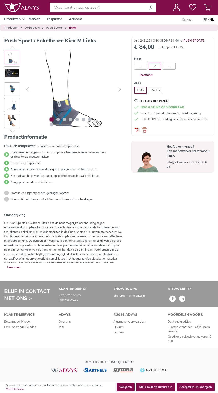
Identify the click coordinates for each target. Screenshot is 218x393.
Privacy (118, 327)
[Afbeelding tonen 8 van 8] (51, 124)
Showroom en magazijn (129, 296)
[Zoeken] (151, 7)
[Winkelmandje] (207, 7)
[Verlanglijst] (192, 7)
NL (212, 20)
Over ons (65, 322)
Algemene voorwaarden (129, 322)
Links (140, 90)
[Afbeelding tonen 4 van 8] (70, 119)
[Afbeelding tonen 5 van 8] (77, 119)
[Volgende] (120, 89)
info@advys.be (177, 162)
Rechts (155, 90)
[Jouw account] (177, 7)
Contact (187, 20)
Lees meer (14, 267)
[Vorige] (27, 89)
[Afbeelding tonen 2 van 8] (58, 119)
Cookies (118, 332)
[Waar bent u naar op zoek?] (98, 7)
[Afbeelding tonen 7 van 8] (90, 119)
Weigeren (125, 387)
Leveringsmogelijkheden (20, 327)
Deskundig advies (179, 322)
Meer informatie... (15, 389)
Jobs (62, 327)
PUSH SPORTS (193, 41)
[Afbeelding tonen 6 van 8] (83, 119)
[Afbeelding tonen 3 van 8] (64, 119)
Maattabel (143, 75)
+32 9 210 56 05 (70, 295)
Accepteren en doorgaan (195, 387)
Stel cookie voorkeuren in (155, 387)
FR (205, 20)
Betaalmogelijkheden (17, 322)
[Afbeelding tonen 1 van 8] (51, 119)
